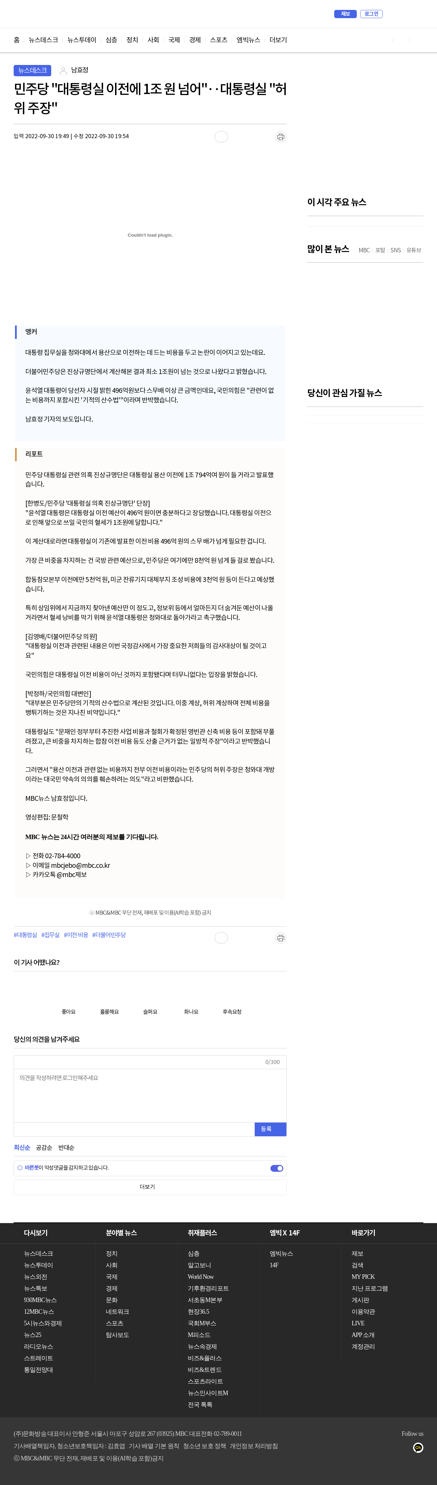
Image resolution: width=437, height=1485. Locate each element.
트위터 (407, 1449)
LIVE (358, 1323)
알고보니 (199, 1265)
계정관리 (363, 1346)
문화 (111, 1300)
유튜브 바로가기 (385, 40)
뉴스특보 (35, 1288)
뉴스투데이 (82, 40)
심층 (111, 40)
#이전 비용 (76, 935)
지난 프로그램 (370, 1288)
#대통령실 (25, 935)
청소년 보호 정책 (204, 1446)
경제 (195, 40)
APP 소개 (363, 1334)
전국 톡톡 (200, 1404)
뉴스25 (32, 1334)
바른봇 (28, 1168)
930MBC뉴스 (40, 1300)
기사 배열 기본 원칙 (154, 1446)
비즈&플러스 (205, 1358)
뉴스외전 (35, 1276)
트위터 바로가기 (418, 40)
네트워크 (117, 1311)
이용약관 (363, 1311)
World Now (201, 1276)
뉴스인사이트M (208, 1393)
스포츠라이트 (205, 1381)
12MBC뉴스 (39, 1311)
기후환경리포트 (208, 1288)
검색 (391, 14)
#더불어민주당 (109, 935)
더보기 (278, 40)
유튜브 (379, 1449)
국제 (174, 40)
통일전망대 (38, 1369)
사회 (153, 40)
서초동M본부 (205, 1300)
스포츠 (218, 40)
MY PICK (401, 14)
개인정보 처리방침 (254, 1446)
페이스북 (393, 1449)
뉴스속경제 (202, 1346)
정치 (132, 40)
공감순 (44, 1148)
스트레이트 (38, 1358)
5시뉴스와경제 (43, 1323)
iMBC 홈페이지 (416, 14)
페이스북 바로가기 (401, 40)
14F (274, 1265)
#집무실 (50, 935)
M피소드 (199, 1334)
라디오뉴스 (38, 1346)
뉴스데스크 (43, 40)
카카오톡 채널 (420, 1449)
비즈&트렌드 (205, 1369)
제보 (345, 14)
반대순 (66, 1148)
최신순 (22, 1148)
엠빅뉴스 (248, 40)
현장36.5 (198, 1311)
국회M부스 (202, 1323)
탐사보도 (117, 1334)
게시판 (360, 1300)
